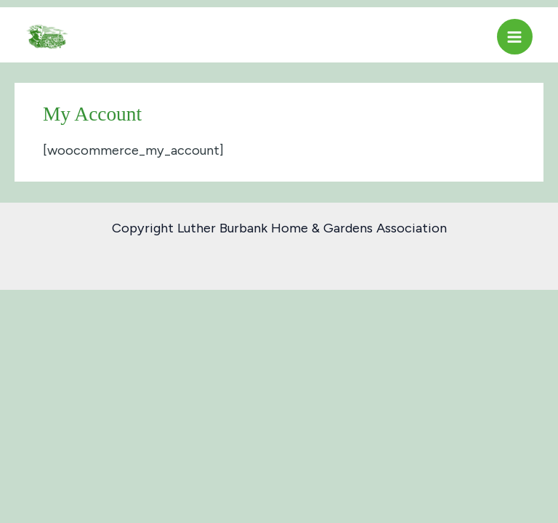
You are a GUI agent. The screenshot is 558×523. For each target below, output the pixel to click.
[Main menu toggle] (515, 36)
